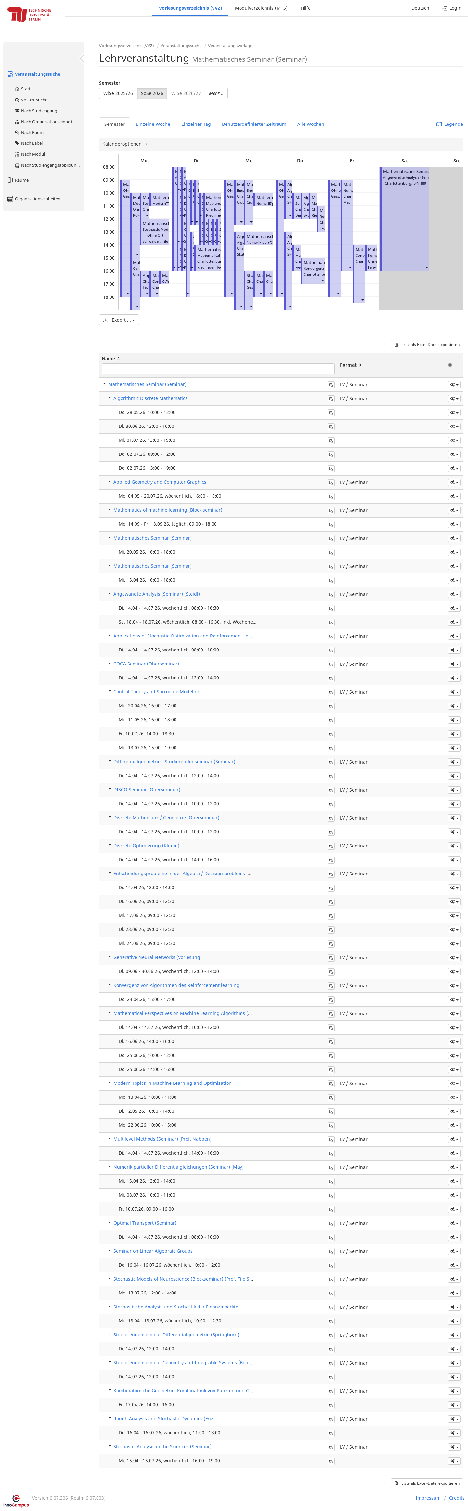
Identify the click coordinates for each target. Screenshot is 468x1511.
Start (22, 89)
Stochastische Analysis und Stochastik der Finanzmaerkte (175, 1307)
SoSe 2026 (152, 93)
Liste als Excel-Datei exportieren (427, 344)
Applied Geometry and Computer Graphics (159, 482)
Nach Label (28, 143)
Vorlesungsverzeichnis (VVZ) (190, 8)
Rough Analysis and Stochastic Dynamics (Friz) (164, 1418)
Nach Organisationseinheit (43, 122)
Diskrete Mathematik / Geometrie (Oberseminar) (166, 817)
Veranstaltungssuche (33, 74)
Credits (457, 1498)
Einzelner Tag (196, 124)
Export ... (119, 320)
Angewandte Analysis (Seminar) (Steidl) (156, 594)
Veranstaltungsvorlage (230, 45)
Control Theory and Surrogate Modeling (157, 692)
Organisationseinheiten (33, 199)
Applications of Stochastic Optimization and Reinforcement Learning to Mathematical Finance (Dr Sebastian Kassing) (241, 636)
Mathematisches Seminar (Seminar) (417, 171)
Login (452, 8)
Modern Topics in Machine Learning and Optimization (172, 1083)
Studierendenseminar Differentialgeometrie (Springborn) (176, 1335)
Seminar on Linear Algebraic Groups (153, 1251)
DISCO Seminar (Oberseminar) (146, 789)
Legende (449, 124)
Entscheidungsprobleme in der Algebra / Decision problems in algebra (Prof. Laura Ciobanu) (215, 873)
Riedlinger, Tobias (212, 267)
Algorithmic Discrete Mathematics (150, 398)
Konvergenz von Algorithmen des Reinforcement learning (176, 985)
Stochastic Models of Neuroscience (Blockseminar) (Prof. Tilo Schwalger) (192, 1279)
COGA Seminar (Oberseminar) (146, 664)
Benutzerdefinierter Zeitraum (254, 124)
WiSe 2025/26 (118, 93)
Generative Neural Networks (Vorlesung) (157, 957)
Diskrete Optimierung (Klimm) (146, 845)
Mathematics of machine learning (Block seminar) (167, 510)
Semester (109, 83)
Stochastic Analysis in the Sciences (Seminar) (162, 1446)
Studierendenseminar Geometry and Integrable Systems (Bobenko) (186, 1363)
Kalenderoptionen (122, 144)
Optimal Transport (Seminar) (144, 1223)
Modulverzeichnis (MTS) (261, 8)
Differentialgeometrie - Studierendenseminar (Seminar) (174, 761)
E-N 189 (419, 183)
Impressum (428, 1498)
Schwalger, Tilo (155, 241)
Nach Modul (29, 154)
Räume (17, 180)
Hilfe (306, 8)
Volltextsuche (30, 100)
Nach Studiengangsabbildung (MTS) (49, 165)
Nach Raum (29, 132)
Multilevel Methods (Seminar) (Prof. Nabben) (162, 1139)
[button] (127, 293)
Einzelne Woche (153, 124)
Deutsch (420, 8)
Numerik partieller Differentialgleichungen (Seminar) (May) (178, 1167)
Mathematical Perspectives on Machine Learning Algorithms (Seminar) (190, 1013)
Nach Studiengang (35, 110)
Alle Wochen (310, 124)
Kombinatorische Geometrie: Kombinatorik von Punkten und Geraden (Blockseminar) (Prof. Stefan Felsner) (229, 1390)
